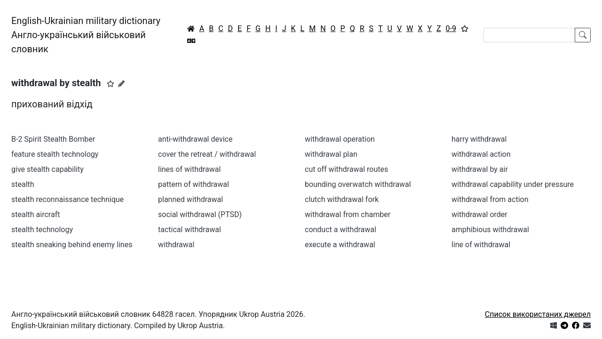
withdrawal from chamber (347, 214)
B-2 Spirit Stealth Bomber (53, 139)
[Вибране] (465, 29)
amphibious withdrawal (490, 229)
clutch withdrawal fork (342, 199)
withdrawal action (481, 154)
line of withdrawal (481, 244)
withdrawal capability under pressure (513, 184)
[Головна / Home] (191, 29)
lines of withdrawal (189, 169)
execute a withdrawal (340, 244)
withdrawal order (479, 214)
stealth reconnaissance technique (67, 199)
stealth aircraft (35, 214)
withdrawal (176, 244)
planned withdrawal (190, 199)
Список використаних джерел (538, 314)
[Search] (529, 35)
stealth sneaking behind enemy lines (71, 244)
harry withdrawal (479, 139)
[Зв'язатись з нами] (587, 325)
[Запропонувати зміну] (121, 84)
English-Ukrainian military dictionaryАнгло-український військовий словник (85, 35)
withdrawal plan (331, 154)
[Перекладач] (191, 41)
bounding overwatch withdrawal (358, 184)
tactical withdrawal (189, 229)
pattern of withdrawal (193, 184)
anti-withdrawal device (195, 139)
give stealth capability (47, 169)
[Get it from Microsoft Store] (553, 325)
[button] (110, 84)
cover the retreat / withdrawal (207, 154)
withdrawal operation (340, 139)
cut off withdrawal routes (346, 169)
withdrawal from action (490, 199)
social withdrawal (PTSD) (200, 214)
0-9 (451, 28)
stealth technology (42, 229)
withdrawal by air (480, 169)
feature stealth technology (54, 154)
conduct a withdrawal (340, 229)
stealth (22, 184)
